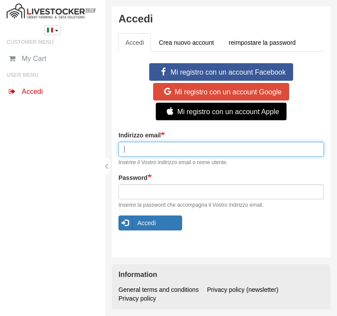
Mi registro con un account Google (221, 92)
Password (132, 177)
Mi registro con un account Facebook (221, 72)
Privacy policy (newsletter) (243, 289)
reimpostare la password (262, 42)
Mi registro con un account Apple (221, 111)
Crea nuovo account (186, 42)
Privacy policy (137, 298)
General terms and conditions (158, 289)
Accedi (138, 45)
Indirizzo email (139, 135)
